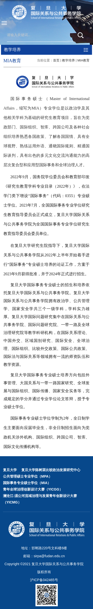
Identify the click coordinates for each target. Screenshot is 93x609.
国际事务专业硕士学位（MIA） (27, 483)
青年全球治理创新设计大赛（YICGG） (33, 489)
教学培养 (68, 60)
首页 (56, 60)
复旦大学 (10, 470)
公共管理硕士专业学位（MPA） (27, 476)
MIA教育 (83, 60)
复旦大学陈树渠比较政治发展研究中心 (50, 470)
